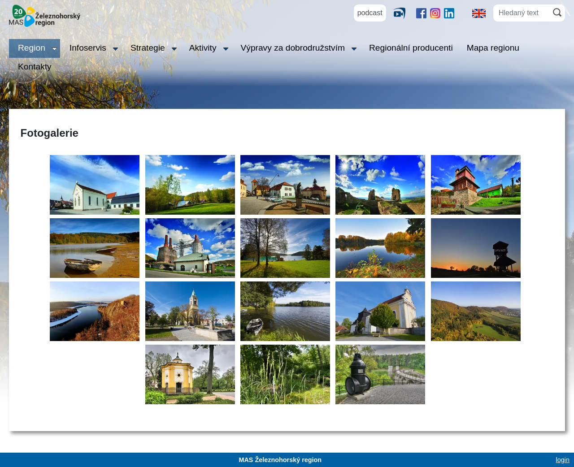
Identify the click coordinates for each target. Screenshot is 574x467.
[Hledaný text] (521, 13)
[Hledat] (557, 12)
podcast (370, 13)
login (563, 459)
